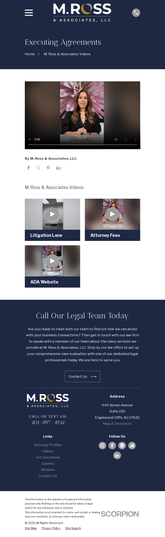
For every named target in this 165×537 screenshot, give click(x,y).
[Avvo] (132, 445)
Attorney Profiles (48, 445)
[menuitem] (31, 528)
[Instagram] (102, 445)
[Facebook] (112, 445)
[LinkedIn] (117, 455)
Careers (48, 464)
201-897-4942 (48, 422)
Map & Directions (117, 424)
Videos (48, 451)
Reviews (48, 470)
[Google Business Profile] (122, 445)
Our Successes (48, 457)
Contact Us (48, 476)
